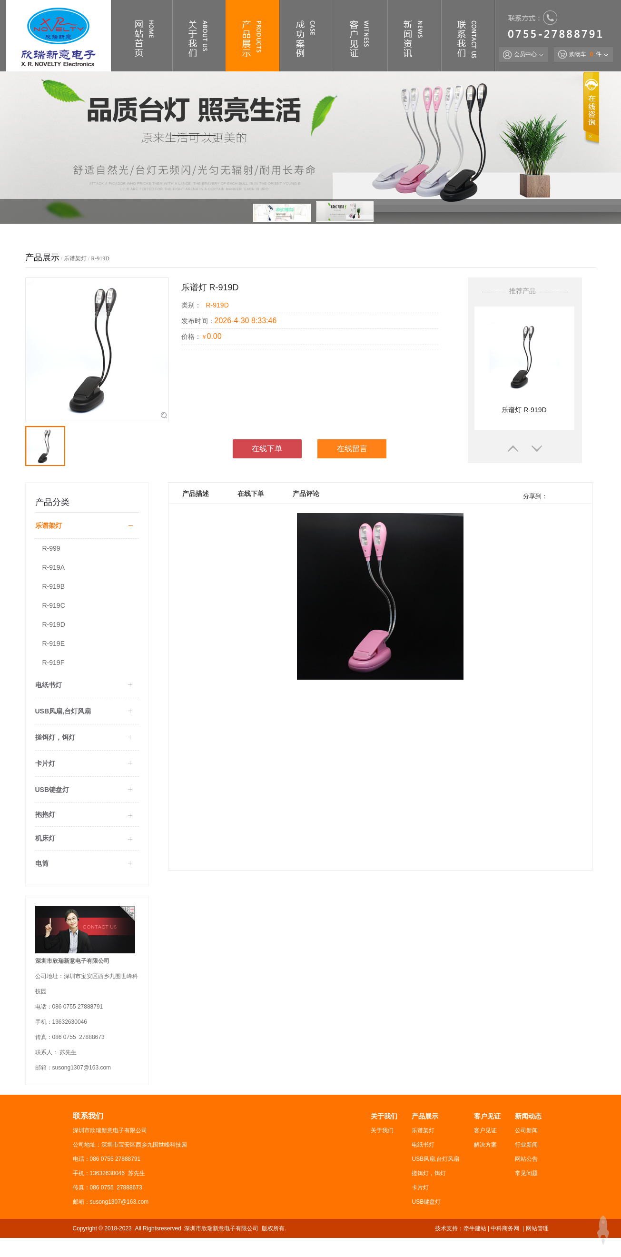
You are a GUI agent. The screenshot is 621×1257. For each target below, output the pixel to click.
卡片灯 (420, 1187)
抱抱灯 (45, 814)
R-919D (100, 258)
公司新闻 (526, 1130)
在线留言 (352, 449)
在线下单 (267, 449)
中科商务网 (505, 1228)
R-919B (53, 586)
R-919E (53, 643)
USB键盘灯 (426, 1201)
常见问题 (526, 1173)
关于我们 (384, 1116)
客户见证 (487, 1116)
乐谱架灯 (75, 258)
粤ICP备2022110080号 (146, 1247)
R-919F (53, 662)
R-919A (53, 567)
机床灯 (45, 838)
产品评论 (306, 493)
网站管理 (537, 1228)
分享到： (535, 496)
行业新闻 (526, 1144)
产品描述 (195, 493)
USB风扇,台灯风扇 (435, 1159)
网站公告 (526, 1159)
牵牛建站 (474, 1228)
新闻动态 (528, 1116)
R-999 (51, 548)
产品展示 (425, 1116)
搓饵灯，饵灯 (429, 1173)
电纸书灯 (423, 1144)
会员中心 (520, 54)
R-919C (53, 605)
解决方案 (485, 1144)
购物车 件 (579, 54)
